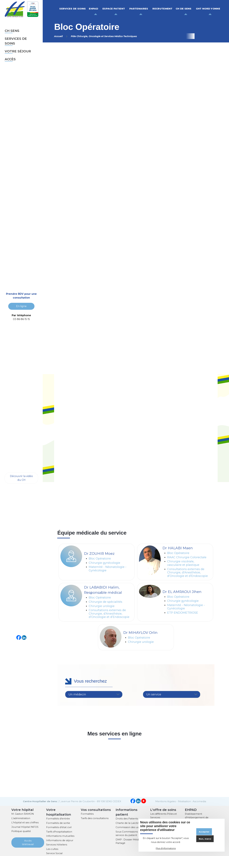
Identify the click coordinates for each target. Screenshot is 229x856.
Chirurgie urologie (101, 606)
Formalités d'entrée (58, 818)
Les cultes (52, 848)
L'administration (20, 817)
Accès (10, 59)
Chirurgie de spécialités (105, 602)
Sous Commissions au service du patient (128, 833)
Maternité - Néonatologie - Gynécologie (107, 568)
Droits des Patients (127, 818)
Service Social (54, 852)
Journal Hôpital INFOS (24, 826)
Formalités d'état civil (58, 826)
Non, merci (205, 839)
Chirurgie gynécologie (104, 563)
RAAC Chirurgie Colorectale (186, 557)
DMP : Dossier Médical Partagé (129, 841)
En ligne (21, 306)
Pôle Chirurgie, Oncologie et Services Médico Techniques (104, 36)
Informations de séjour (59, 839)
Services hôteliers (56, 844)
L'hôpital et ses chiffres (25, 822)
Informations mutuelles (60, 835)
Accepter (204, 831)
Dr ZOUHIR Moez (99, 553)
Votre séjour (18, 51)
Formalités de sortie (58, 822)
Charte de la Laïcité (127, 822)
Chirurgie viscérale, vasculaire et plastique (183, 563)
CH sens (12, 31)
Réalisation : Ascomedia (192, 801)
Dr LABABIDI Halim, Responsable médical (103, 590)
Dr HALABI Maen (177, 548)
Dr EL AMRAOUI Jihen (181, 592)
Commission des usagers (130, 826)
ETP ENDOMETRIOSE (182, 612)
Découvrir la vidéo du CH (21, 477)
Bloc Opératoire (100, 558)
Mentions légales (165, 801)
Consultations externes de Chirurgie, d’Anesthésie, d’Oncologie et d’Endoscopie (187, 573)
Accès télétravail (28, 842)
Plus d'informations (166, 848)
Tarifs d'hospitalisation (59, 831)
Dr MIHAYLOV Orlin (140, 633)
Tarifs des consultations (94, 817)
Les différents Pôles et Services (163, 815)
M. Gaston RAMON (22, 813)
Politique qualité (21, 830)
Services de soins (16, 41)
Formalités (87, 813)
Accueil (58, 36)
